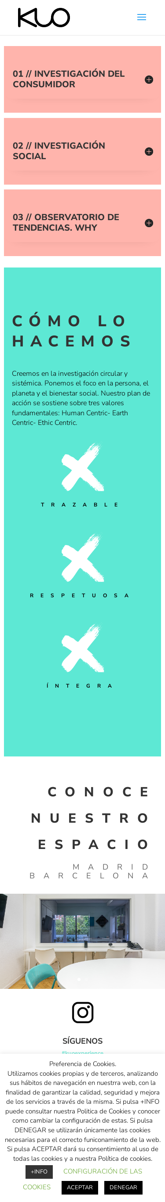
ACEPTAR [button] (80, 1187)
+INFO (39, 1172)
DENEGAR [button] (123, 1187)
